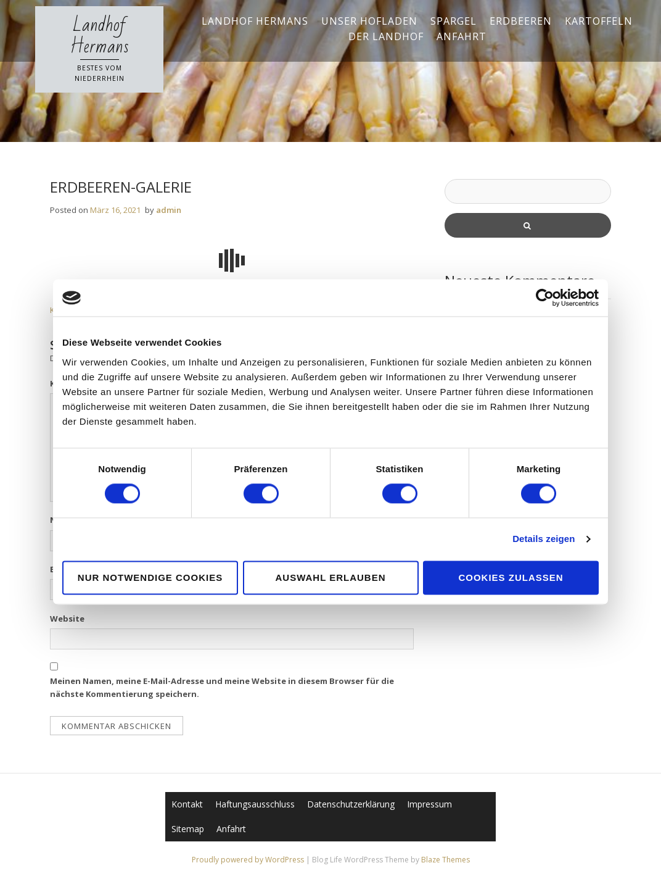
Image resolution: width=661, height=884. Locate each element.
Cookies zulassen (510, 577)
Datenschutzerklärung (351, 804)
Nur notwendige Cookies (150, 577)
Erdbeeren (521, 21)
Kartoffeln (599, 21)
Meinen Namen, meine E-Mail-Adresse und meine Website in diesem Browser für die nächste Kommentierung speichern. (222, 687)
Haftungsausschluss (255, 804)
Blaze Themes (445, 859)
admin (168, 209)
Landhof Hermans (99, 36)
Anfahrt (462, 36)
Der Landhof (386, 36)
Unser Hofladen (369, 21)
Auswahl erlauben (330, 577)
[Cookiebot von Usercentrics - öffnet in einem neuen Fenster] (545, 297)
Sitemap (187, 829)
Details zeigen (543, 539)
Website (67, 618)
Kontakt (187, 804)
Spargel (453, 21)
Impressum (429, 804)
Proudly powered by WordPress (249, 859)
